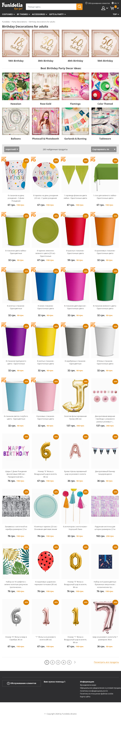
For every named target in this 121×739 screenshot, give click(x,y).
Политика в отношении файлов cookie (96, 693)
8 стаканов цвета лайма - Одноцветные (16, 252)
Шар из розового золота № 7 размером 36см (105, 638)
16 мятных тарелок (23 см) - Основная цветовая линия (45, 528)
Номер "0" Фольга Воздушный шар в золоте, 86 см (75, 584)
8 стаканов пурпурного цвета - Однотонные (16, 362)
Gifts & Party (56, 14)
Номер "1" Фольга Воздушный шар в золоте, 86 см (75, 640)
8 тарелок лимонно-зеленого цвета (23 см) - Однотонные (45, 253)
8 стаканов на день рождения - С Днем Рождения (16, 198)
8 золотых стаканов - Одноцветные (16, 307)
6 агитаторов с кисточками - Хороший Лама (75, 528)
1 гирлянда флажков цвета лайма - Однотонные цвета (75, 196)
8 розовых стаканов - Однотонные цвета (46, 417)
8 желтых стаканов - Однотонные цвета (45, 362)
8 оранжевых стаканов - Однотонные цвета (105, 252)
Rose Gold (45, 103)
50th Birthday (105, 60)
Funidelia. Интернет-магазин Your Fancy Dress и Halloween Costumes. (12, 6)
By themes (22, 14)
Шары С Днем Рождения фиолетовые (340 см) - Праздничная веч (16, 474)
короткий (11, 149)
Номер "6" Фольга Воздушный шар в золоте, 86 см (45, 474)
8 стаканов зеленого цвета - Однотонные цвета (105, 307)
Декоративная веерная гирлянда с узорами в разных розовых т (105, 419)
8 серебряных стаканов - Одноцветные (75, 362)
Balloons (16, 138)
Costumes (7, 14)
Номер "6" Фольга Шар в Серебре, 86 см (16, 638)
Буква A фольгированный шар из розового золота (75, 472)
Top (115, 14)
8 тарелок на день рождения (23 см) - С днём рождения (45, 196)
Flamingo (75, 103)
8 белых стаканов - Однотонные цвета (105, 362)
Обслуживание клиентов (21, 683)
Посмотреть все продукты (106, 662)
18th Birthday (16, 60)
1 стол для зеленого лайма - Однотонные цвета (105, 196)
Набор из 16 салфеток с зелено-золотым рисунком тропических (16, 584)
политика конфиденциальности (94, 691)
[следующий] (75, 662)
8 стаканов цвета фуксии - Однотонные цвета (75, 307)
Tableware (105, 138)
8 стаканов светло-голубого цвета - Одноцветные (16, 417)
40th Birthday (75, 60)
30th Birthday (45, 60)
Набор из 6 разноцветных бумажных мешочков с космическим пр (105, 584)
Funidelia (6, 21)
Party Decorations (19, 21)
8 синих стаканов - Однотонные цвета (45, 307)
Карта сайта (85, 696)
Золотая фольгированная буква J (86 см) (75, 417)
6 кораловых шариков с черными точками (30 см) (45, 583)
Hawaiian (15, 103)
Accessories (38, 14)
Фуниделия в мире (88, 685)
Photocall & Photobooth (45, 138)
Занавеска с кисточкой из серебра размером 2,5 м (16, 528)
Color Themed (105, 103)
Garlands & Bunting (75, 138)
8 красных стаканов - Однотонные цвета (75, 252)
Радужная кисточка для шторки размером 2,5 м (105, 528)
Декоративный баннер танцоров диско (105, 472)
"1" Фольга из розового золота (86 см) (46, 638)
